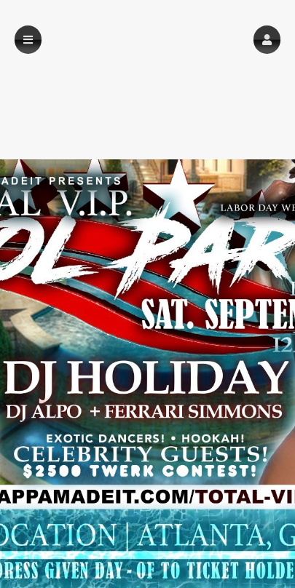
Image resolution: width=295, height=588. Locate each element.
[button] (266, 39)
